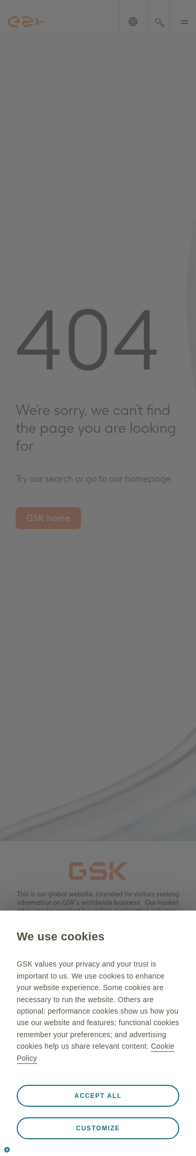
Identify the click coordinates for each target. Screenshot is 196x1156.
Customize (98, 1128)
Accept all (98, 1095)
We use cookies (61, 936)
